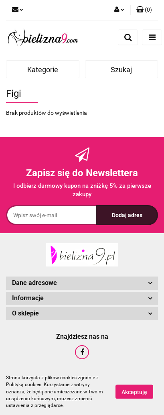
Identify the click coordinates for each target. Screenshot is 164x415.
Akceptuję (134, 392)
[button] (144, 10)
